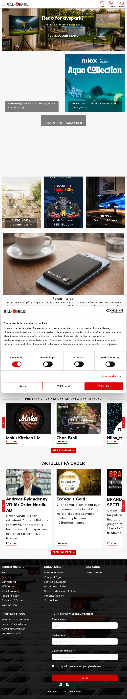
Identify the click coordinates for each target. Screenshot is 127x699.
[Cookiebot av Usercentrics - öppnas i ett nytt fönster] (108, 311)
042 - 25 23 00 (21, 619)
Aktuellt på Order (12, 600)
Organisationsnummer (64, 650)
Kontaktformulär (12, 633)
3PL (4, 572)
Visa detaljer (109, 376)
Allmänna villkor (54, 572)
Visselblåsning (11, 591)
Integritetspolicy (54, 595)
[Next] (123, 422)
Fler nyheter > (63, 552)
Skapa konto (94, 572)
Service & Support (55, 581)
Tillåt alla (103, 386)
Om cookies (51, 600)
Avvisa (23, 386)
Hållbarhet (8, 586)
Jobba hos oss (10, 595)
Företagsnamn (60, 634)
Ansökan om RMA (55, 586)
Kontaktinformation (13, 628)
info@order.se (18, 624)
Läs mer (11, 441)
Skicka (85, 677)
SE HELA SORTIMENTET (65, 35)
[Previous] (3, 422)
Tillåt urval (63, 386)
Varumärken (9, 605)
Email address (59, 619)
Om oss (6, 577)
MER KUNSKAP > (63, 450)
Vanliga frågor (53, 577)
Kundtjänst (53, 566)
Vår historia (9, 581)
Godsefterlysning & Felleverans (63, 591)
